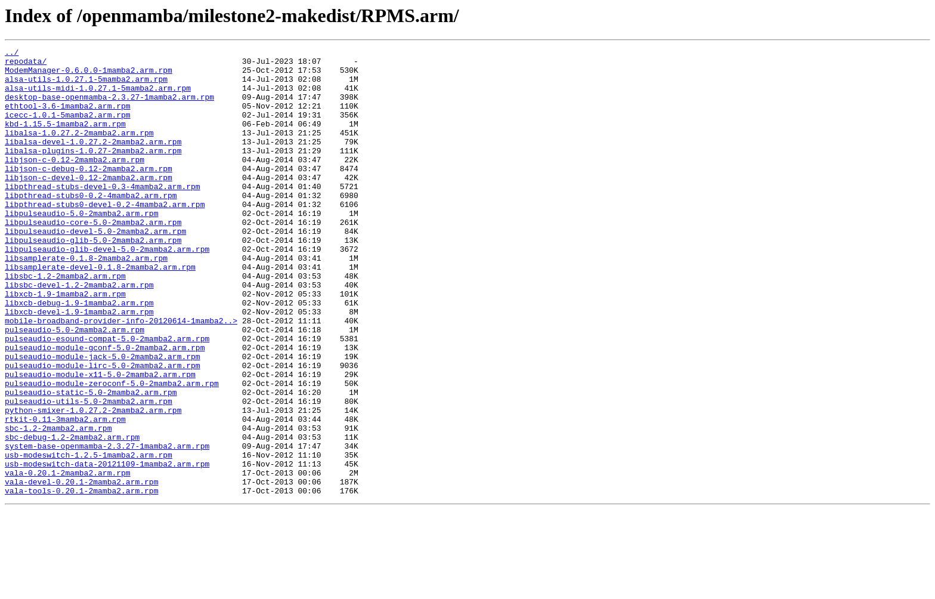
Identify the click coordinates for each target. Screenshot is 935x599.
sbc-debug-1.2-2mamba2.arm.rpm (72, 515)
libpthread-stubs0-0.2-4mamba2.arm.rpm (91, 225)
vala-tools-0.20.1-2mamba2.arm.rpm (81, 580)
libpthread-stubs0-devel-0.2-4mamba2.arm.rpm (105, 236)
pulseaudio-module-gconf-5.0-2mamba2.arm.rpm (105, 408)
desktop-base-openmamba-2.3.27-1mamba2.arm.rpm (109, 107)
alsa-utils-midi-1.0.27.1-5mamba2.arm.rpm (98, 96)
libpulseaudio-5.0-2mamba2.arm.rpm (81, 247)
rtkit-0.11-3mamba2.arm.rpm (65, 494)
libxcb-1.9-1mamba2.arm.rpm (65, 343)
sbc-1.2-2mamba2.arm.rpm (58, 504)
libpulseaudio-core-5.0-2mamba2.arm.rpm (93, 257)
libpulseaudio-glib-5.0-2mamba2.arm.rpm (93, 279)
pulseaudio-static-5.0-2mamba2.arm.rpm (91, 461)
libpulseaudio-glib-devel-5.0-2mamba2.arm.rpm (107, 290)
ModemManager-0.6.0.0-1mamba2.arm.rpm (88, 75)
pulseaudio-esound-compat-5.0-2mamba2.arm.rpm (107, 397)
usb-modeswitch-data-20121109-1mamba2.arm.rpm (107, 547)
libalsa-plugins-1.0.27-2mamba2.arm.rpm (93, 171)
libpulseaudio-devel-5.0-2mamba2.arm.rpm (95, 268)
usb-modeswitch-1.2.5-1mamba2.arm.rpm (88, 537)
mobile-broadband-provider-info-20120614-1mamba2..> (121, 375)
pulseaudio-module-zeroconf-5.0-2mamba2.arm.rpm (112, 451)
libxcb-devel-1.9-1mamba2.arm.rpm (79, 365)
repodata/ (26, 64)
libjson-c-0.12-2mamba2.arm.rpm (74, 182)
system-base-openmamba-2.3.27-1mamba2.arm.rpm (107, 526)
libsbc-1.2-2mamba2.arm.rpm (65, 322)
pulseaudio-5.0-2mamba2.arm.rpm (74, 386)
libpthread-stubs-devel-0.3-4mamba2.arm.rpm (102, 214)
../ (11, 53)
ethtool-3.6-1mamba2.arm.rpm (68, 118)
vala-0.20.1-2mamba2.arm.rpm (68, 558)
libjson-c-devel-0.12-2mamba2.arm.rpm (88, 204)
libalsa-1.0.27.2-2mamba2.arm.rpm (79, 150)
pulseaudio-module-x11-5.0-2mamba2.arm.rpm (100, 440)
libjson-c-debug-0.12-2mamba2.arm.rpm (88, 193)
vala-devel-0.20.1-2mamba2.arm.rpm (81, 569)
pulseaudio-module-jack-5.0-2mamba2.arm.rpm (102, 418)
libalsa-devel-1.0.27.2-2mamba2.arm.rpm (93, 161)
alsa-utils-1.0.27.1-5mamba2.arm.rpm (86, 86)
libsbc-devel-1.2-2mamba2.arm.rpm (79, 333)
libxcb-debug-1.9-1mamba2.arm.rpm (79, 354)
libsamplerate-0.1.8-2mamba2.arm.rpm (86, 300)
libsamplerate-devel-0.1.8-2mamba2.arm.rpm (100, 311)
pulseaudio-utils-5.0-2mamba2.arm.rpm (88, 472)
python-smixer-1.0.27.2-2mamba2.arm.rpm (93, 483)
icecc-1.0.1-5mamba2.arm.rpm (68, 128)
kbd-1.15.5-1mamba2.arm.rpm (65, 139)
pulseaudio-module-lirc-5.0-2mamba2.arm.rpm (102, 429)
